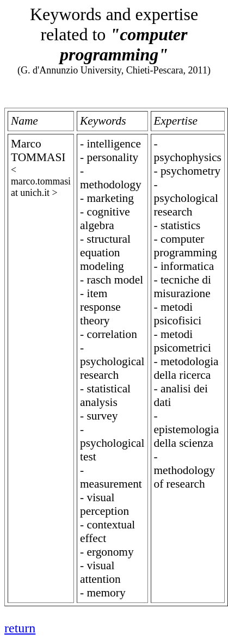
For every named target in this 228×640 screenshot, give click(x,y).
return (19, 628)
